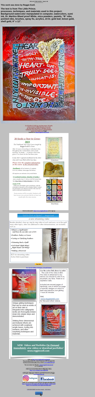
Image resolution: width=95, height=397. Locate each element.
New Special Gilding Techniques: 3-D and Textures (39, 267)
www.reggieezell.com (49, 362)
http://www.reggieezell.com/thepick (41, 359)
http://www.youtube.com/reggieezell (39, 370)
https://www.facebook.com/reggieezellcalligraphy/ (38, 385)
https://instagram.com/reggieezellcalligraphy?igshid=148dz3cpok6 (39, 383)
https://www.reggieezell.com (40, 210)
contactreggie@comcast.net (42, 132)
